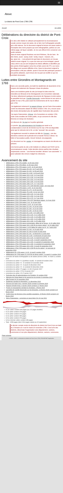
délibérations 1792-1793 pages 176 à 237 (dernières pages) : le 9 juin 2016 (30, 200)
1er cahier (58, 28)
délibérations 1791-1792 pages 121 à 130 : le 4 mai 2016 (24, 177)
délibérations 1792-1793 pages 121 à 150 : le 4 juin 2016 (24, 196)
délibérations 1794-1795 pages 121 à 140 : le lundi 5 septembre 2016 (28, 240)
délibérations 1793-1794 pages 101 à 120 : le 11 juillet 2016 (25, 215)
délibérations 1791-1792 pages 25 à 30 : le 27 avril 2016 (24, 169)
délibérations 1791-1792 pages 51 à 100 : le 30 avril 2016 (25, 173)
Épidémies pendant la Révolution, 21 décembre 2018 (23, 281)
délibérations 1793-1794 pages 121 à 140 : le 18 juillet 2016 (25, 217)
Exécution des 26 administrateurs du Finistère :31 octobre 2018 (26, 275)
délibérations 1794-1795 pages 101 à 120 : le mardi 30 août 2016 (27, 238)
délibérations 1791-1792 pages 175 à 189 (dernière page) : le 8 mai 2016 (30, 186)
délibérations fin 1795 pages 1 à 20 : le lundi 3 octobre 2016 (25, 252)
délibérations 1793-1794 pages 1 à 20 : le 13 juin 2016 (24, 204)
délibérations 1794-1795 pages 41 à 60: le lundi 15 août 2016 (26, 231)
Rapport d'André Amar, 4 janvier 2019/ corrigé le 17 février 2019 (27, 286)
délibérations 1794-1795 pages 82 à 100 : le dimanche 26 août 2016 (28, 236)
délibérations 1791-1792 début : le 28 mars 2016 (22, 165)
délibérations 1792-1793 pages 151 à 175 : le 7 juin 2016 (24, 198)
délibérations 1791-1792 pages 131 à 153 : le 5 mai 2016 (24, 179)
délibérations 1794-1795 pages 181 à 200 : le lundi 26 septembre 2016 (29, 246)
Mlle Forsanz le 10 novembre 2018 (17, 279)
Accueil (4, 28)
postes (28, 141)
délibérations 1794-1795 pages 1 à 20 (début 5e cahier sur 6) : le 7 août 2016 (31, 227)
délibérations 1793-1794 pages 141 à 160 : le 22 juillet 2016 (25, 219)
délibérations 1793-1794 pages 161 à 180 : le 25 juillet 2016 (25, 221)
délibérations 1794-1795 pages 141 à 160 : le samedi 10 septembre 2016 (30, 242)
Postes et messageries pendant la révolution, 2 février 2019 (25, 288)
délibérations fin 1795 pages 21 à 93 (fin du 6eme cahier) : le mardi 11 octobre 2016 (33, 254)
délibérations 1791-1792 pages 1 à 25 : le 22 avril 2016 (24, 167)
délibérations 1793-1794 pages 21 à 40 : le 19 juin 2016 (24, 206)
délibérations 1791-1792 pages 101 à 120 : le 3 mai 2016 (24, 175)
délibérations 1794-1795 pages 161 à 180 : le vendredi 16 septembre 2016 (30, 244)
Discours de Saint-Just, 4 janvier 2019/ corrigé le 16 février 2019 (27, 283)
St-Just (25, 122)
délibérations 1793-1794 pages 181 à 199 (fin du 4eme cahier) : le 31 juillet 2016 (32, 225)
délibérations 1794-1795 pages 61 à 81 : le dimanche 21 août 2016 (28, 233)
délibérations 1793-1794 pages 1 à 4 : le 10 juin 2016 (23, 202)
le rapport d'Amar (36, 106)
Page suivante (6, 335)
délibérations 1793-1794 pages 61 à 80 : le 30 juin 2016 (24, 211)
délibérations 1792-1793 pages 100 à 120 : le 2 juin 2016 (24, 194)
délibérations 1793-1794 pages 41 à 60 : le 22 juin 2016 (24, 209)
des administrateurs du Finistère (30, 125)
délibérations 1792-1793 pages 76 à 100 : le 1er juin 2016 (25, 192)
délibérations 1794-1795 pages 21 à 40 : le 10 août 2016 (24, 229)
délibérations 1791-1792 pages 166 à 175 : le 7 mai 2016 (24, 184)
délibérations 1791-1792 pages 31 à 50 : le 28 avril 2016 (24, 171)
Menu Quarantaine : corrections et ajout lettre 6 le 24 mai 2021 (26, 298)
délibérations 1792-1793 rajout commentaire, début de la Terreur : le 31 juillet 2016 (33, 223)
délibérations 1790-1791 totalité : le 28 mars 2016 (22, 163)
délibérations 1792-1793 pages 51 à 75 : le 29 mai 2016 (24, 190)
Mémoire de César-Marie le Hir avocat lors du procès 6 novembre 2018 (29, 277)
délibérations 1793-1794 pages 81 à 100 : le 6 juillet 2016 (24, 213)
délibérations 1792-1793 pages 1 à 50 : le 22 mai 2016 (24, 188)
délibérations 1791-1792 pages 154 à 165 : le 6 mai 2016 (24, 181)
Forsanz (46, 133)
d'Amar (30, 114)
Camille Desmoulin (33, 98)
